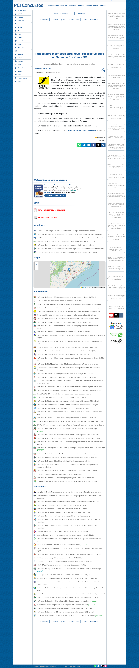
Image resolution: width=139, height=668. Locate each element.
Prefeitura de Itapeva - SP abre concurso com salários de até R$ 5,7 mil (63, 512)
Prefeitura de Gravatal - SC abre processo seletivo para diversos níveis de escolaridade (69, 234)
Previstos (19, 54)
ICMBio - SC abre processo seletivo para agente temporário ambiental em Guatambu (69, 304)
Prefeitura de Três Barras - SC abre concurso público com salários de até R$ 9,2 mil (68, 438)
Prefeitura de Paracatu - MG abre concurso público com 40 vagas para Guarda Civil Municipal (68, 520)
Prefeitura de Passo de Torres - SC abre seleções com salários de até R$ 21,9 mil (67, 457)
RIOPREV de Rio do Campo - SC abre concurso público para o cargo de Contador (67, 481)
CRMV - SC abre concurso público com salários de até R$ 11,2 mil (61, 397)
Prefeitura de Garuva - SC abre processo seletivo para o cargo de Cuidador (65, 373)
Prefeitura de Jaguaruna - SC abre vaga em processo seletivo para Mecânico (65, 245)
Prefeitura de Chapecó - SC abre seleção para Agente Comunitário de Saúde (65, 478)
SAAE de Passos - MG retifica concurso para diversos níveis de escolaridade (65, 535)
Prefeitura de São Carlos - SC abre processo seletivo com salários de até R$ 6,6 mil (68, 401)
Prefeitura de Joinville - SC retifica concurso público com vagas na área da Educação (68, 434)
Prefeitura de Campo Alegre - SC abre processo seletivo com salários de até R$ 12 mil (69, 390)
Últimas (18, 44)
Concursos (19, 20)
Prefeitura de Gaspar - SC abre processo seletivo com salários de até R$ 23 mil (66, 297)
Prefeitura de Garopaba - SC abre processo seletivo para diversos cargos (64, 354)
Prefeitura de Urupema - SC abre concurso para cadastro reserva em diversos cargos (69, 308)
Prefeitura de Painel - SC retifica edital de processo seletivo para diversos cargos (67, 429)
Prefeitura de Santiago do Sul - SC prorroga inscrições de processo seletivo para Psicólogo (71, 449)
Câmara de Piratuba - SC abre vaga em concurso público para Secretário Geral (66, 315)
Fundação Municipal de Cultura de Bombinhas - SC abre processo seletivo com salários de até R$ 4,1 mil (70, 382)
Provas (18, 71)
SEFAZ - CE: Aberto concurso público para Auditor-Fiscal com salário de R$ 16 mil (68, 597)
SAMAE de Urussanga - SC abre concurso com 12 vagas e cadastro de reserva (66, 231)
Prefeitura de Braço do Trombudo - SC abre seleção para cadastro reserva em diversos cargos (70, 443)
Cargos (18, 57)
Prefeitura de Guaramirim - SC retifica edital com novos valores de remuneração (67, 404)
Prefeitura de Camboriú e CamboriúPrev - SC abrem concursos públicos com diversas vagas (69, 413)
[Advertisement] (53, 36)
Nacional (19, 24)
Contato (18, 81)
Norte (18, 34)
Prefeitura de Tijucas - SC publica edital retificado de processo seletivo (63, 461)
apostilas (72, 5)
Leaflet (83, 287)
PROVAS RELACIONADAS (47, 217)
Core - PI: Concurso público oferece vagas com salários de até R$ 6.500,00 (64, 608)
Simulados (19, 68)
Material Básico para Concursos (81, 130)
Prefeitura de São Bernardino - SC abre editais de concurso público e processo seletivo (69, 387)
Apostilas (19, 14)
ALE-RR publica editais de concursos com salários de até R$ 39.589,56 (63, 575)
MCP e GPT (19, 47)
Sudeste (18, 27)
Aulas (18, 74)
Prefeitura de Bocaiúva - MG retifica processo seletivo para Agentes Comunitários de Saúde (69, 539)
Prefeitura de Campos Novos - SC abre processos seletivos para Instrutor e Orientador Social (69, 342)
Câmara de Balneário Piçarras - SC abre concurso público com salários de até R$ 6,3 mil (70, 421)
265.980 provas (92, 5)
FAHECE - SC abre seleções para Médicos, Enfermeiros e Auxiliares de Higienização (68, 311)
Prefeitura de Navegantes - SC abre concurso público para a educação (63, 408)
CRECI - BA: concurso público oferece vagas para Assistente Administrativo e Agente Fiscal (71, 594)
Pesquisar (80, 14)
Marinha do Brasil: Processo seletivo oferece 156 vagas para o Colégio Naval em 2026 (69, 492)
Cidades (19, 61)
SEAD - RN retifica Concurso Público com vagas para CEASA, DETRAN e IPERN (70, 615)
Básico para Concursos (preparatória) (58, 185)
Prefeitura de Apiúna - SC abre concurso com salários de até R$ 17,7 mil (64, 322)
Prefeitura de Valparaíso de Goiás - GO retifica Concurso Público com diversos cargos (69, 569)
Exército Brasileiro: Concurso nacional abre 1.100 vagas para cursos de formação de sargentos (69, 496)
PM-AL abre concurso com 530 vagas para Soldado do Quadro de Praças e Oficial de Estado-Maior (69, 583)
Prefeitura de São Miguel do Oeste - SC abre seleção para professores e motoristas (68, 364)
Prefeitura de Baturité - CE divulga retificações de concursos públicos (67, 601)
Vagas (18, 64)
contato (103, 5)
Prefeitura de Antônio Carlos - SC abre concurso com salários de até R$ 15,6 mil (67, 470)
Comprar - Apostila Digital (55, 195)
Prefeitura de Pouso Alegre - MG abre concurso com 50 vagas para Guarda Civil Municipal (67, 526)
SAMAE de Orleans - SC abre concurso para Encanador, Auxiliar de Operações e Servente (70, 238)
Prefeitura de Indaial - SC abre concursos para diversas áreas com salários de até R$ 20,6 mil (70, 359)
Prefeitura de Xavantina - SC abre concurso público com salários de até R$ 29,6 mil (68, 351)
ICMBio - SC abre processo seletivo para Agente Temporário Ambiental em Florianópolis (70, 425)
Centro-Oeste (20, 40)
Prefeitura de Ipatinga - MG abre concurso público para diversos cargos (64, 516)
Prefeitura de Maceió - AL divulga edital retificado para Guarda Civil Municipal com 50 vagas (70, 589)
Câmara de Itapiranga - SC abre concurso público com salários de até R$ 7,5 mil (67, 347)
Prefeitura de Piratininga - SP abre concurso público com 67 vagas (62, 505)
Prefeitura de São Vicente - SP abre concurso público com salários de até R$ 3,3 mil (68, 501)
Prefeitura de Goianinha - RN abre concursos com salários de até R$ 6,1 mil (65, 612)
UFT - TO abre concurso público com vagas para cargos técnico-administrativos (67, 578)
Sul (17, 30)
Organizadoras (21, 78)
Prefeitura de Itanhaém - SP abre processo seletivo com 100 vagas (62, 509)
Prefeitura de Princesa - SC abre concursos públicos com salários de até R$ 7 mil (67, 418)
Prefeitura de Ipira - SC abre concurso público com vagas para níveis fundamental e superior (68, 327)
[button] (37, 264)
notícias (81, 5)
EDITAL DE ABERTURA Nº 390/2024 (51, 210)
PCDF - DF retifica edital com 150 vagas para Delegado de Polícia (61, 565)
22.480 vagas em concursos (56, 5)
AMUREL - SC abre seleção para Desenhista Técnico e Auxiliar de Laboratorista (67, 241)
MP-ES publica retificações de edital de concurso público (62, 544)
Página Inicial (20, 10)
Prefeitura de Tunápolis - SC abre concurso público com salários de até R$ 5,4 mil (68, 318)
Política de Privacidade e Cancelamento (44, 666)
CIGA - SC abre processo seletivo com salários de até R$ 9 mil (60, 301)
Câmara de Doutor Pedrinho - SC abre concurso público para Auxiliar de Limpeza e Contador (68, 368)
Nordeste (19, 37)
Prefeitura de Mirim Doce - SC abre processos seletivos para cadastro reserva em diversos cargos (71, 336)
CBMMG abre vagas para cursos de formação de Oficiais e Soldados (62, 531)
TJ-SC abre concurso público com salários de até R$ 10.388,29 (60, 474)
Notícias (19, 17)
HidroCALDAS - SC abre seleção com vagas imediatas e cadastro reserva (64, 394)
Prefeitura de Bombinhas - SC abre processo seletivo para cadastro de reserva (66, 377)
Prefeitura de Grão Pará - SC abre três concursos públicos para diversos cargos (67, 454)
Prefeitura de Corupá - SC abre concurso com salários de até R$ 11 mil (63, 332)
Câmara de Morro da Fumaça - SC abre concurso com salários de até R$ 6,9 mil (67, 252)
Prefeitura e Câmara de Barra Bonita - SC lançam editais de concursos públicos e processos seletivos (67, 465)
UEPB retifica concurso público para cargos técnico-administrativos (66, 605)
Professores (20, 51)
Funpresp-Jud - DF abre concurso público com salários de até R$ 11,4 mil (64, 561)
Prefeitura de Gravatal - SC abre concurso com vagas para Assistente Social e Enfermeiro (70, 248)
